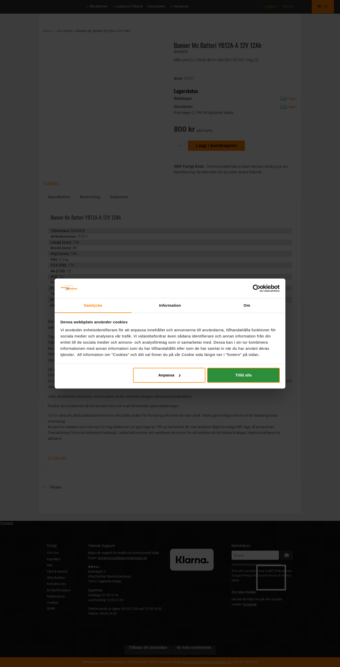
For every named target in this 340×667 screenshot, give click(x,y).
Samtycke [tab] (93, 305)
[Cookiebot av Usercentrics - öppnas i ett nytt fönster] (257, 288)
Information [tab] (170, 305)
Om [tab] (247, 305)
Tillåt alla (243, 375)
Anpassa (169, 375)
